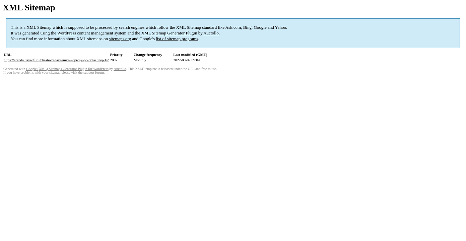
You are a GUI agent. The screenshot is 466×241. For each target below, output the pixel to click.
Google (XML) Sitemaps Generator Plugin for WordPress (67, 69)
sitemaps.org (120, 38)
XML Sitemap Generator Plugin (169, 32)
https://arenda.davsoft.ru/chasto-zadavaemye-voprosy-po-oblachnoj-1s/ (56, 60)
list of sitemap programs (177, 38)
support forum (93, 72)
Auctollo (211, 32)
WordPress (66, 32)
